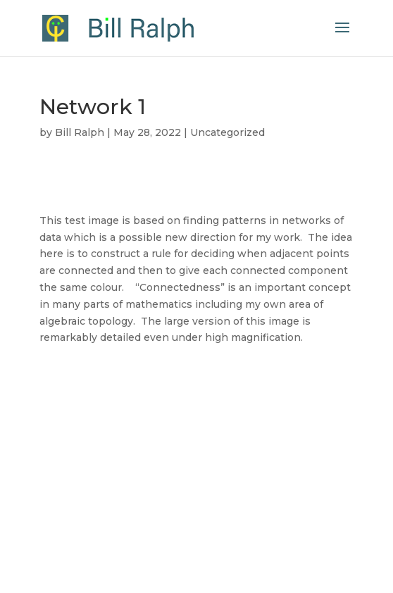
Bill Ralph (79, 132)
